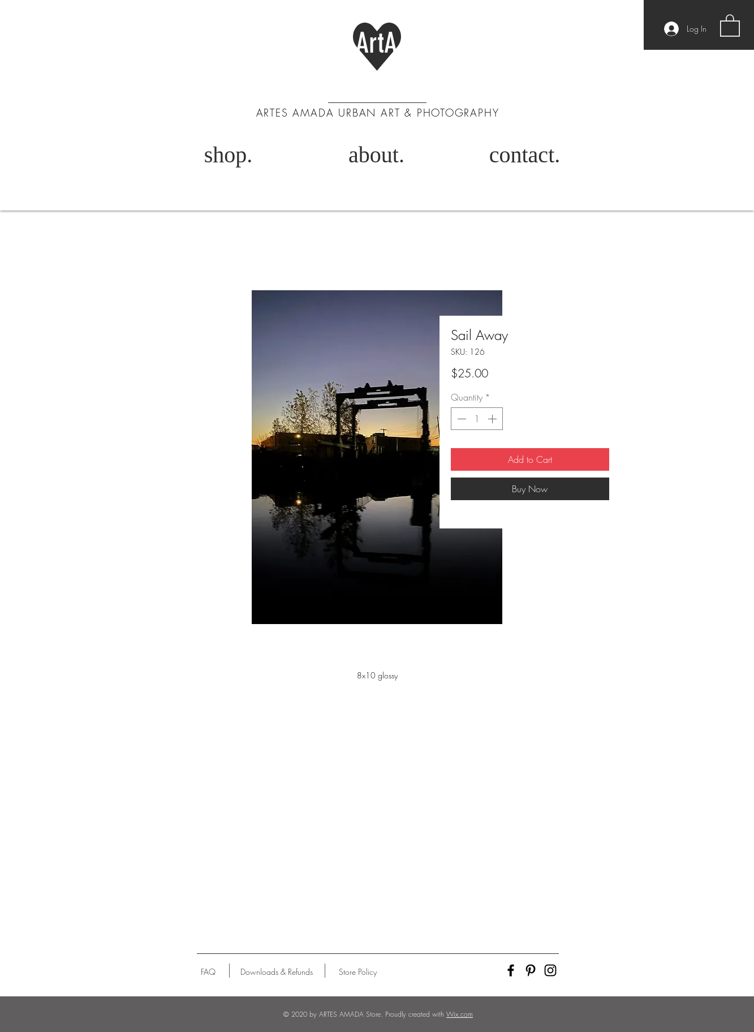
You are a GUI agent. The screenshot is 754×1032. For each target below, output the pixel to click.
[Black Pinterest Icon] (530, 970)
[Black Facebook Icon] (511, 970)
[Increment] (493, 418)
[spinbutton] (476, 418)
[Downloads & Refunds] (276, 972)
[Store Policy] (357, 972)
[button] (730, 25)
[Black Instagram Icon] (550, 970)
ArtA (376, 43)
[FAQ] (208, 972)
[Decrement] (460, 418)
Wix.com (459, 1014)
